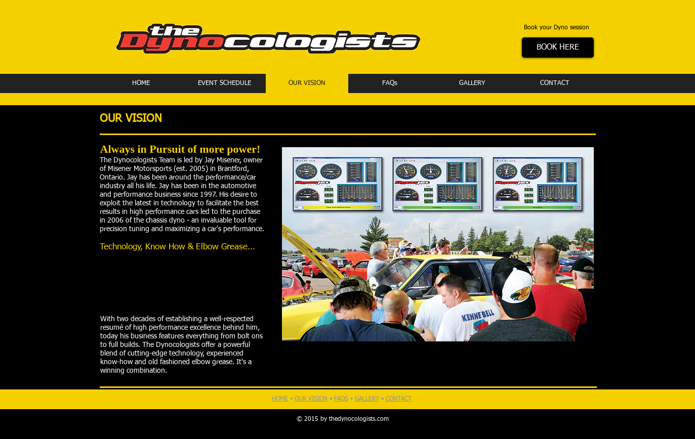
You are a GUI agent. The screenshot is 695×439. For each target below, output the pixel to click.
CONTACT (399, 399)
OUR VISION (311, 399)
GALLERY (367, 399)
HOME (280, 399)
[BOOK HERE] (558, 47)
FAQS (341, 399)
